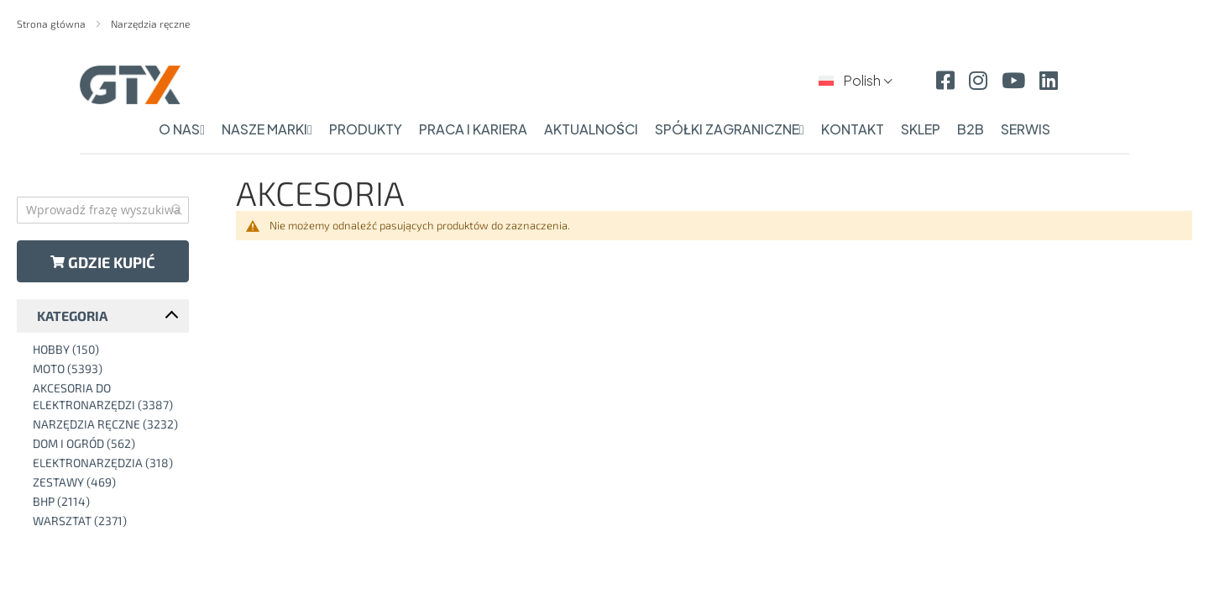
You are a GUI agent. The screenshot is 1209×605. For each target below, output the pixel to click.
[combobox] (103, 210)
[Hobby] (107, 349)
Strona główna (52, 23)
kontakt (852, 129)
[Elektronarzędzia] (107, 463)
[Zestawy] (107, 482)
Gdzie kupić (102, 262)
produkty (365, 129)
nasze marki (267, 129)
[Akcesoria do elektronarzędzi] (107, 396)
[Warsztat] (107, 521)
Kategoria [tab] (72, 316)
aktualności (591, 129)
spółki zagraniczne (729, 129)
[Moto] (107, 368)
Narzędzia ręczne (150, 23)
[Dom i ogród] (107, 443)
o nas (182, 129)
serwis (1025, 129)
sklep (920, 129)
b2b (970, 129)
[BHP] (107, 501)
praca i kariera (473, 129)
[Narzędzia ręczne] (107, 424)
